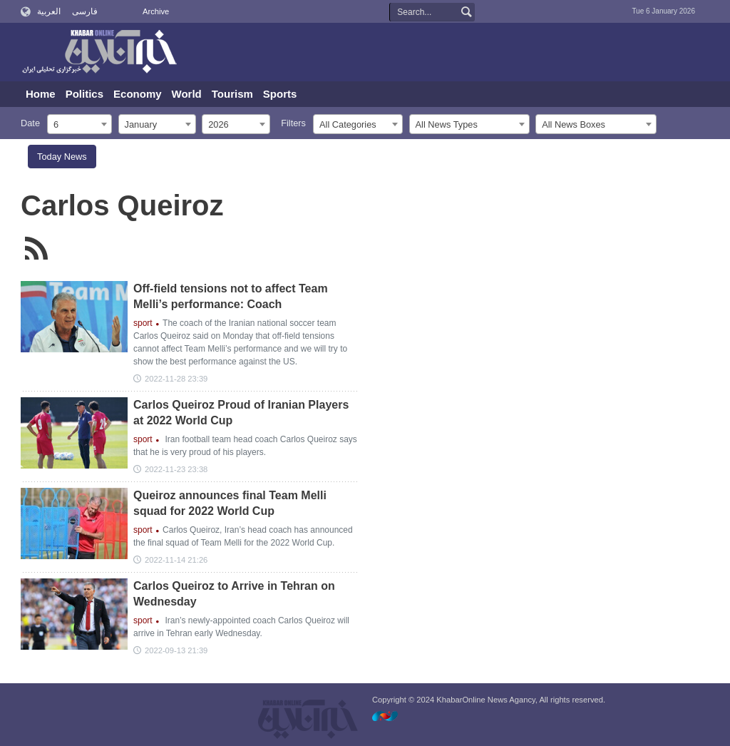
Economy (137, 94)
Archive (156, 11)
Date (30, 123)
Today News (62, 156)
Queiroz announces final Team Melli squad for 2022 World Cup (230, 503)
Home (41, 94)
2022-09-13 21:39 (176, 650)
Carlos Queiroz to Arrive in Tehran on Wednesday (234, 594)
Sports (280, 94)
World (187, 94)
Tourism (232, 94)
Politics (84, 94)
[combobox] (79, 124)
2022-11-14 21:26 (176, 560)
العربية (49, 11)
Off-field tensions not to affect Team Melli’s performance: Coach (230, 296)
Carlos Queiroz (122, 205)
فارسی (85, 11)
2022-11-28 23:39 (176, 378)
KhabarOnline (99, 52)
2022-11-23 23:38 (176, 469)
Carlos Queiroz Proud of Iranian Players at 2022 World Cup (241, 412)
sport (143, 323)
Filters (293, 123)
